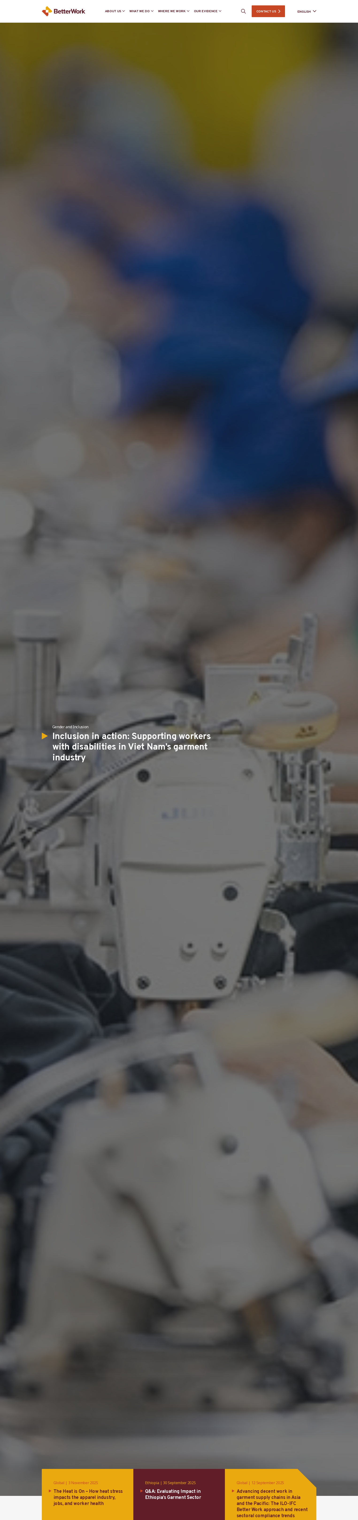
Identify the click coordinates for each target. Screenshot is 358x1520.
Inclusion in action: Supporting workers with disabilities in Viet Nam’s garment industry (131, 747)
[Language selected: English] (303, 11)
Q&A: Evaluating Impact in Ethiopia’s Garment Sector (173, 1495)
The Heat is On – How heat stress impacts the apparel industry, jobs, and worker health (88, 1498)
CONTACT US (266, 12)
